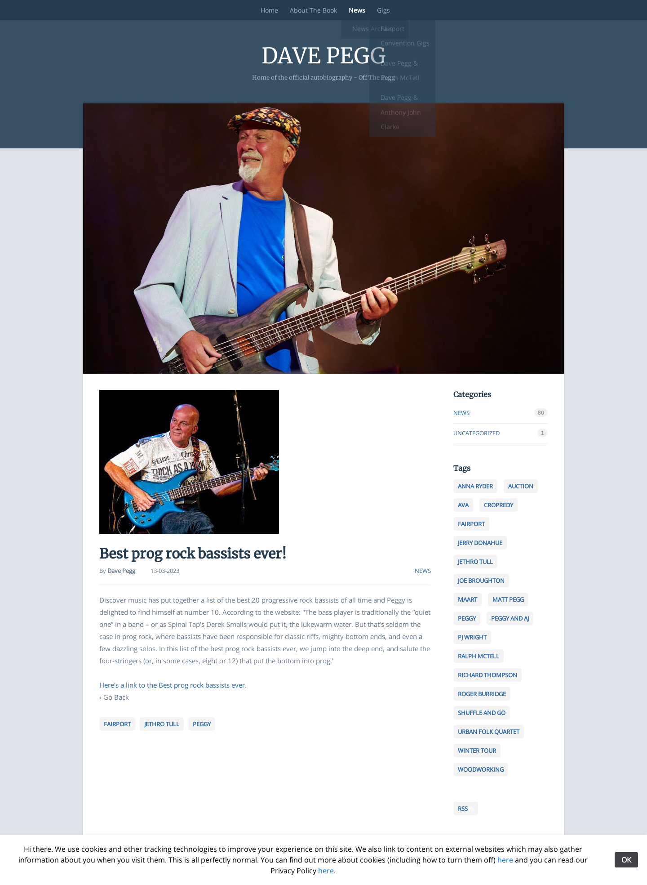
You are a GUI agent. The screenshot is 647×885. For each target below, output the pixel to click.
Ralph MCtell (480, 657)
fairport (117, 724)
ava (465, 505)
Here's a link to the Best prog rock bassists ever (172, 684)
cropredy (500, 505)
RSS (466, 809)
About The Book (310, 10)
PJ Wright (474, 638)
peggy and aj (512, 619)
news (423, 571)
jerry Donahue (482, 543)
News (356, 10)
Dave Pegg (323, 55)
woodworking (483, 770)
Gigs (384, 10)
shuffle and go (484, 713)
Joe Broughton (483, 581)
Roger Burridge (484, 694)
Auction (522, 487)
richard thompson (489, 675)
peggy (202, 724)
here (505, 860)
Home (265, 10)
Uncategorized (476, 433)
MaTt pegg (510, 600)
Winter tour (479, 751)
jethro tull (161, 724)
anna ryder (477, 487)
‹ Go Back (114, 697)
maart (469, 600)
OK (626, 860)
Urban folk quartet (490, 732)
